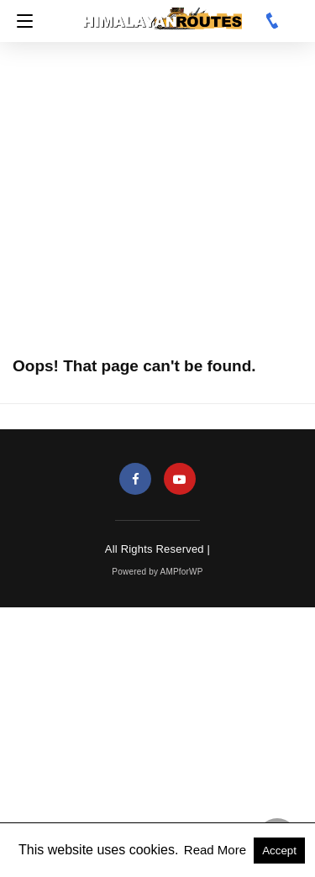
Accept (279, 850)
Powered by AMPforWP (157, 571)
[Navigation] (20, 21)
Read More (216, 850)
